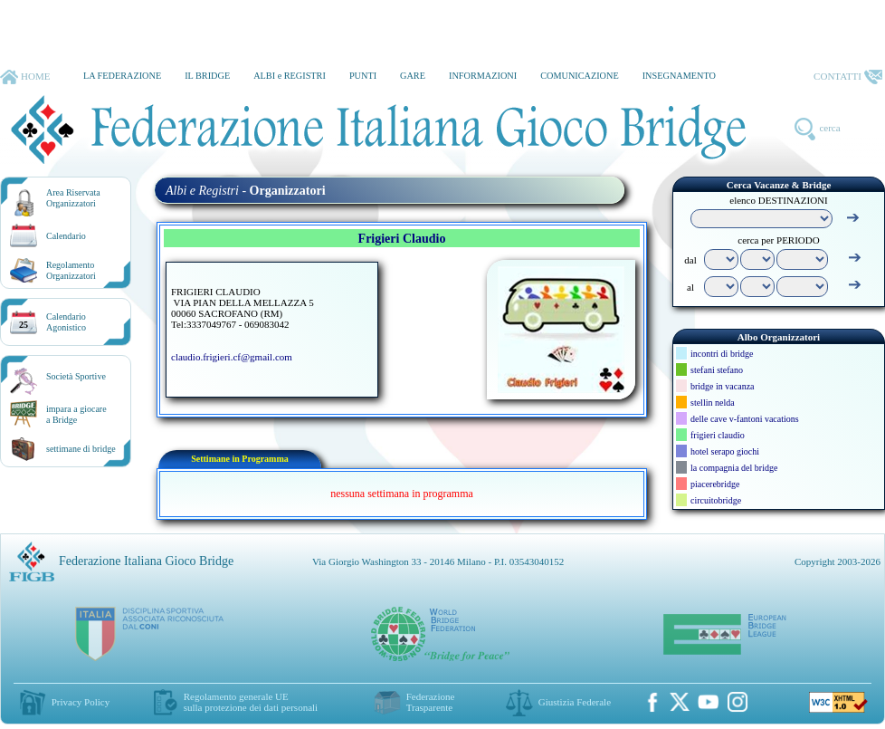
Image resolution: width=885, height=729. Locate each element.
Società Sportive (76, 376)
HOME (25, 77)
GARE (412, 76)
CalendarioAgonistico (66, 322)
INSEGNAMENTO (679, 76)
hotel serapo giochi (724, 451)
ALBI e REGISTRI (289, 76)
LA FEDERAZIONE (122, 76)
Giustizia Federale (574, 701)
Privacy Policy (80, 701)
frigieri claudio (717, 435)
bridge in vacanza (722, 386)
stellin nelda (712, 403)
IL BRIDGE (207, 76)
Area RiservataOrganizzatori (73, 197)
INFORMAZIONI (483, 76)
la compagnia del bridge (733, 468)
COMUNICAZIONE (579, 76)
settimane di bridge (81, 449)
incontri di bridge (721, 354)
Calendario (66, 236)
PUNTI (362, 76)
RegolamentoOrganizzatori (71, 270)
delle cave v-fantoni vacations (744, 419)
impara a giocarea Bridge (76, 414)
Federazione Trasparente (430, 702)
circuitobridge (715, 500)
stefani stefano (716, 370)
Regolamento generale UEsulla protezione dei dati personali (251, 702)
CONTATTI (848, 77)
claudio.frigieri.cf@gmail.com (231, 356)
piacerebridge (714, 484)
